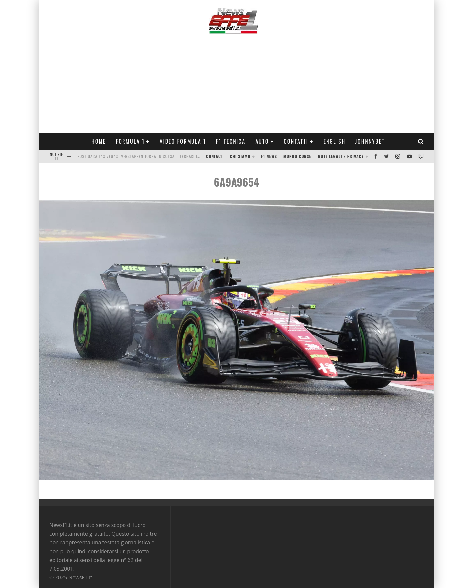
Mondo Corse (297, 156)
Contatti (296, 141)
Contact (214, 156)
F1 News (269, 156)
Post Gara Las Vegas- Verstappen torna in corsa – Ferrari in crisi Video (150, 156)
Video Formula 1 (183, 141)
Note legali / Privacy (341, 156)
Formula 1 (130, 141)
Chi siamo (240, 156)
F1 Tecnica (231, 141)
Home (98, 141)
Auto (262, 141)
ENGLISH (334, 141)
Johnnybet (370, 141)
